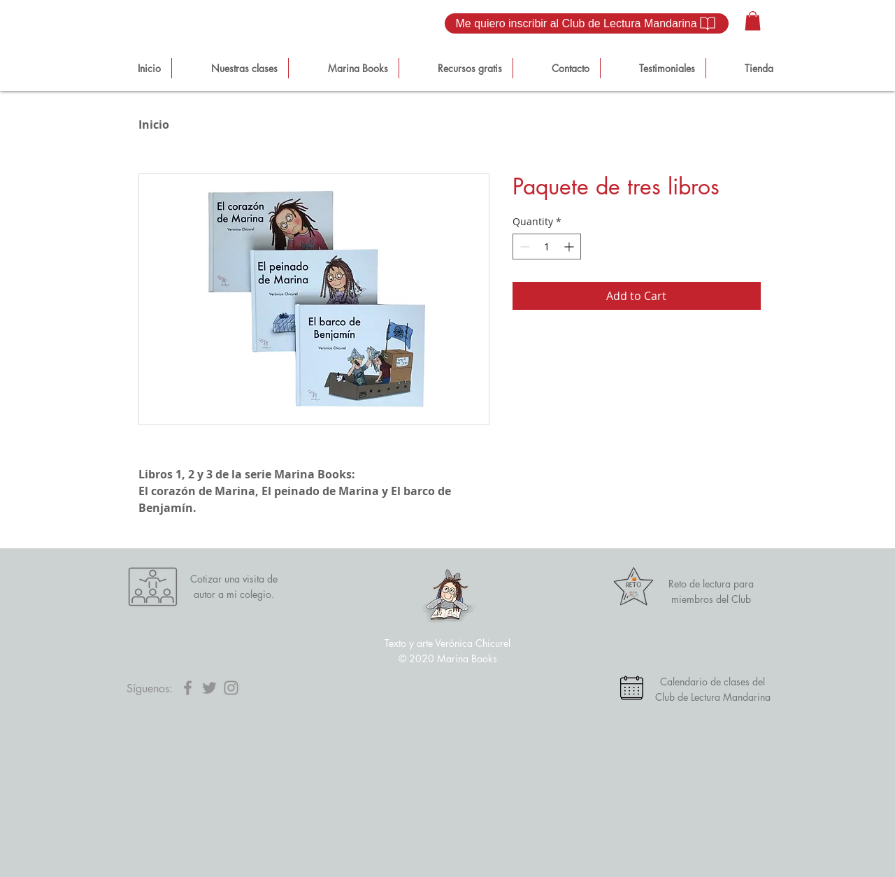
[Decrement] (523, 246)
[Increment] (570, 246)
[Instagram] (231, 687)
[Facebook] (187, 687)
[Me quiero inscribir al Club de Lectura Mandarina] (587, 23)
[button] (753, 20)
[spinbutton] (546, 246)
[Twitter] (209, 687)
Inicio (153, 124)
